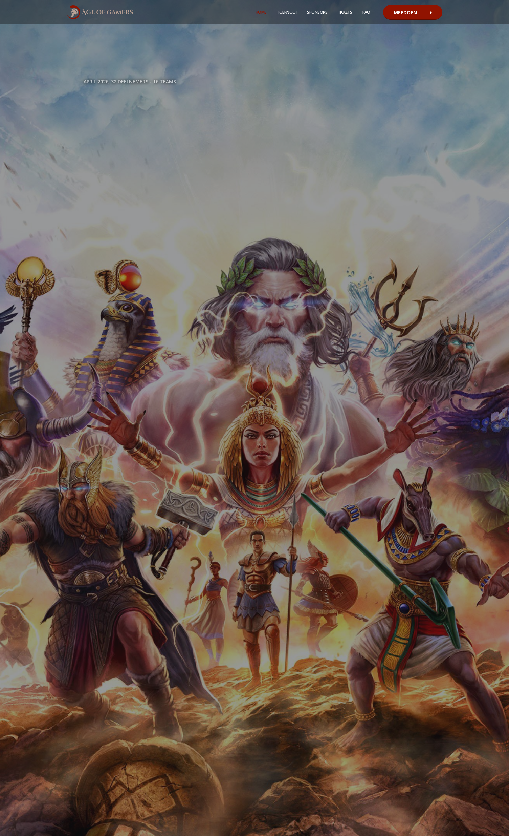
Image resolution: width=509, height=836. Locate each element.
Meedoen (413, 12)
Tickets (345, 12)
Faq (366, 12)
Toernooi (286, 12)
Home (261, 12)
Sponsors (317, 12)
